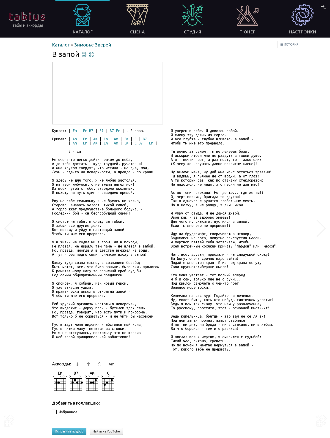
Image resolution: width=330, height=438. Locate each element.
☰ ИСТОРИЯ (289, 44)
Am (111, 364)
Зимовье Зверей (92, 44)
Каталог (61, 44)
